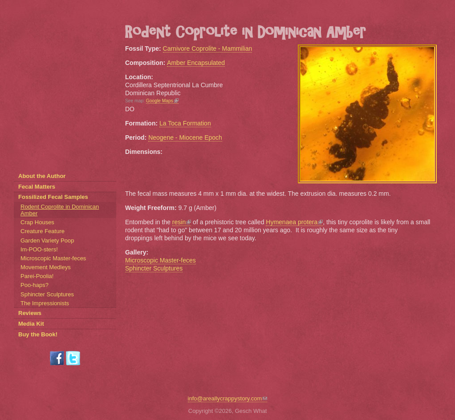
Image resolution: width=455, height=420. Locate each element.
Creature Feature (42, 231)
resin (181, 222)
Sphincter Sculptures (154, 268)
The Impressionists (44, 303)
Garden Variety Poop (47, 240)
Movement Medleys (45, 267)
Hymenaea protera (294, 222)
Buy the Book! (37, 334)
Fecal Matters (36, 186)
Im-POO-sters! (39, 249)
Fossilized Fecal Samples (53, 197)
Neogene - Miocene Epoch (185, 137)
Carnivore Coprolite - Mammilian (207, 48)
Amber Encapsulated (196, 62)
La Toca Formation (185, 123)
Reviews (29, 313)
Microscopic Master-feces (160, 260)
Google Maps (162, 100)
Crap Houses (37, 222)
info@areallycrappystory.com (228, 398)
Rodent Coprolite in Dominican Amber (59, 210)
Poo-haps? (34, 285)
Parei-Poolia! (36, 276)
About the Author (41, 176)
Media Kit (31, 323)
